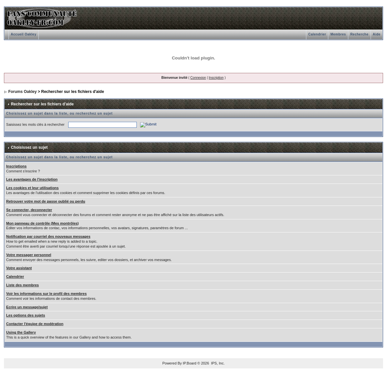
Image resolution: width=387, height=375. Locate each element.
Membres (338, 34)
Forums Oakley (22, 91)
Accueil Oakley (23, 34)
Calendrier (317, 34)
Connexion (198, 77)
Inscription (216, 77)
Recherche (359, 34)
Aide (377, 34)
